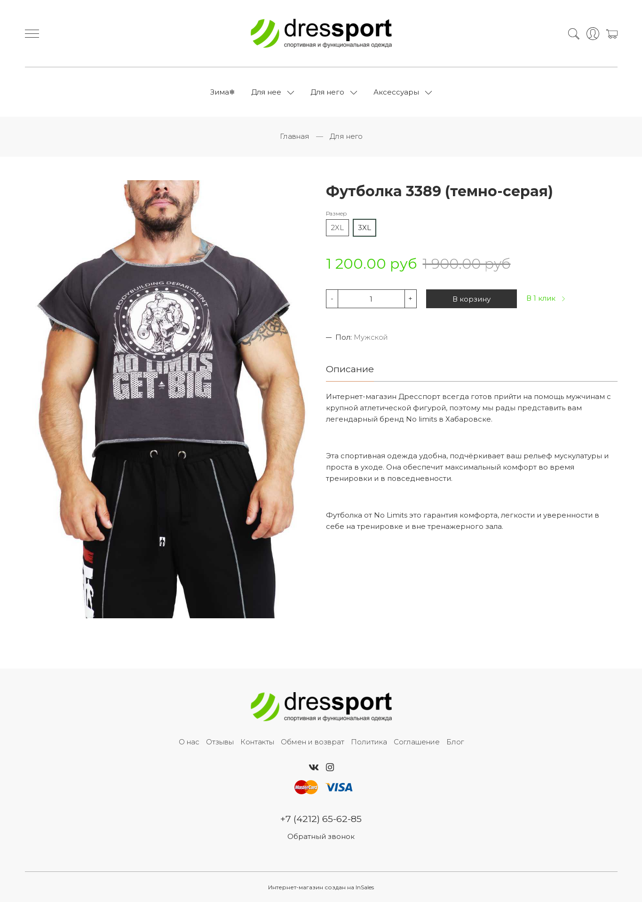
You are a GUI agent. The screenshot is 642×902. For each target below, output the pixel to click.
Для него (327, 92)
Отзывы (220, 741)
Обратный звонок (321, 836)
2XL (337, 227)
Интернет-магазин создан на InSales (321, 887)
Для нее (266, 92)
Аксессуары (396, 92)
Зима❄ (222, 92)
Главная (294, 136)
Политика (369, 741)
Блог (455, 741)
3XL (364, 227)
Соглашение (417, 741)
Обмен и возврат (312, 741)
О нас (189, 741)
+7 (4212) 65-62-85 (321, 818)
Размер (336, 213)
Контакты (257, 741)
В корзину (471, 299)
